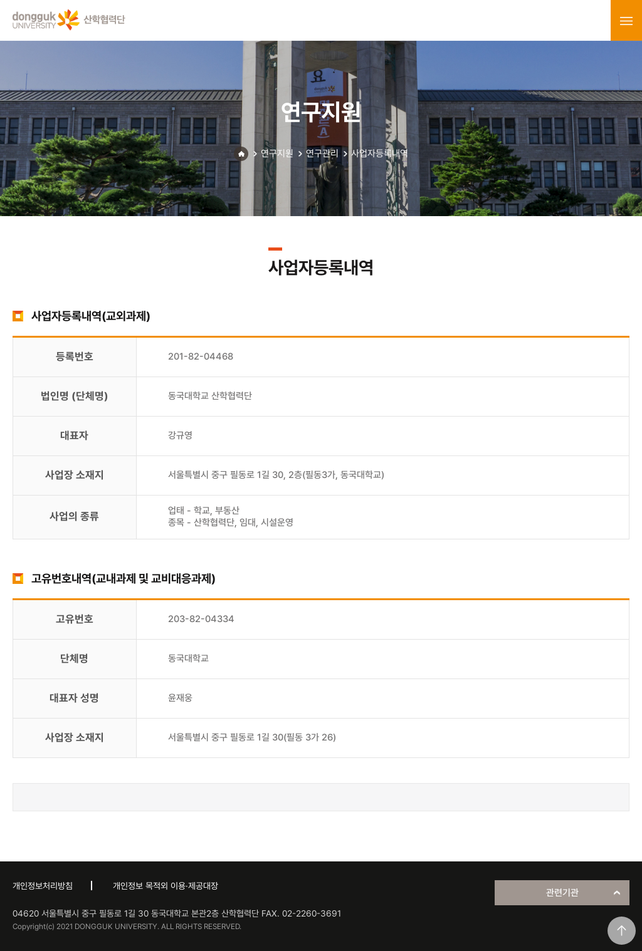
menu (626, 20)
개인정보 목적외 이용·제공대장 (165, 886)
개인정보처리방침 (43, 886)
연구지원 (277, 153)
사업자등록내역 (379, 153)
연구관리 (322, 153)
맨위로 (622, 931)
